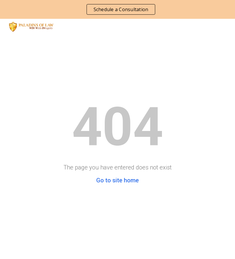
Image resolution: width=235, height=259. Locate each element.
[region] (117, 9)
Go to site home (117, 180)
